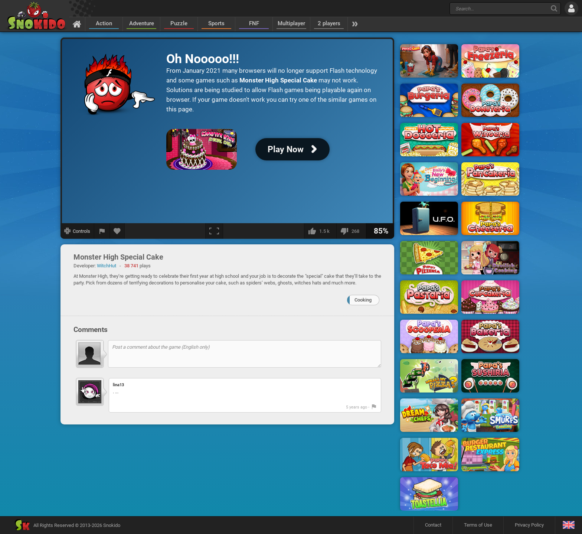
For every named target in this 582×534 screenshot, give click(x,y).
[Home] (77, 24)
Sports (216, 23)
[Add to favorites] (117, 231)
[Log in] (571, 8)
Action (104, 23)
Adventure (141, 23)
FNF (254, 23)
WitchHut (106, 265)
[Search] (554, 8)
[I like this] (320, 231)
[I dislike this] (351, 231)
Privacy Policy (529, 525)
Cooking (363, 300)
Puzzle (178, 23)
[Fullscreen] (214, 231)
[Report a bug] (102, 231)
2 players (329, 23)
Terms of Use (478, 525)
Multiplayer (291, 23)
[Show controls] (77, 231)
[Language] (568, 525)
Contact (433, 525)
